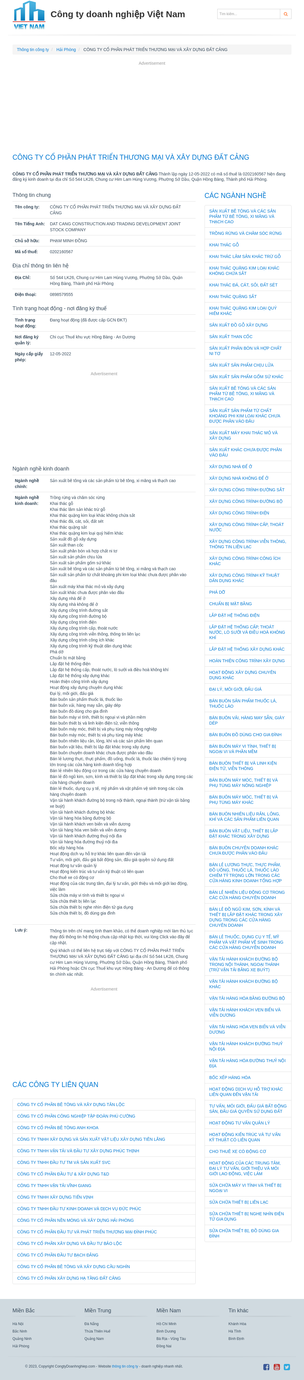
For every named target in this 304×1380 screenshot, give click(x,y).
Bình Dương (166, 1331)
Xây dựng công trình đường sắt (247, 489)
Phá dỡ (217, 592)
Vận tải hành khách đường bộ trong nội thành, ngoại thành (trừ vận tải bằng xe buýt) (244, 964)
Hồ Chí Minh (166, 1324)
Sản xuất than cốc (231, 336)
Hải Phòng (20, 1346)
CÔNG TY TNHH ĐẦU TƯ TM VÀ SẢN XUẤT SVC (63, 1162)
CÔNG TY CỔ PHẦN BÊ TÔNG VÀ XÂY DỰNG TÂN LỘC (71, 1104)
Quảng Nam (94, 1339)
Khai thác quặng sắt (233, 296)
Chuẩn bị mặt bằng (230, 603)
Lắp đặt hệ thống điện (234, 615)
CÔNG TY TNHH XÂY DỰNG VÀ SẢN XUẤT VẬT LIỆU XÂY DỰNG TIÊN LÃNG (91, 1139)
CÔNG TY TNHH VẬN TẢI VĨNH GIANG (54, 1185)
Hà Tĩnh (235, 1331)
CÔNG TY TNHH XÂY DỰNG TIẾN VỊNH (55, 1197)
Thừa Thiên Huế (98, 1331)
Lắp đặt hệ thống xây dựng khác (247, 649)
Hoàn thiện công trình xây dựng (247, 660)
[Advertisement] (152, 108)
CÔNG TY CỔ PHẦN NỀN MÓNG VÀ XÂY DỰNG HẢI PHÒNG (75, 1220)
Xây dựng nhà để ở (230, 466)
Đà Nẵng (92, 1324)
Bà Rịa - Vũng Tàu (171, 1339)
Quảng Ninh (21, 1339)
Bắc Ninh (19, 1331)
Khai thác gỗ (224, 245)
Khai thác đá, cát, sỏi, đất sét (243, 285)
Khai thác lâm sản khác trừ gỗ (245, 256)
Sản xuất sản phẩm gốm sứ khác (246, 376)
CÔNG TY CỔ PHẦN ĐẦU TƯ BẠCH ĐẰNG (57, 1255)
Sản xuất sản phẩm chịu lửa (241, 365)
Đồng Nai (163, 1346)
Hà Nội (17, 1324)
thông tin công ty (125, 1366)
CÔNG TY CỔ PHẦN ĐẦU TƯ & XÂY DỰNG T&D (63, 1174)
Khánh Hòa (237, 1324)
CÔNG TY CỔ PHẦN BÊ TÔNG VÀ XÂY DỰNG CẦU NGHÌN (73, 1266)
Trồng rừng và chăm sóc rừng (245, 233)
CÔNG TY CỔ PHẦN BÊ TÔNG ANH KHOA (58, 1127)
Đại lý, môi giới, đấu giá (235, 689)
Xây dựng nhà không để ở (238, 478)
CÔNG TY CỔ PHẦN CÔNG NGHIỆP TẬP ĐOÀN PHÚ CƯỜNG (76, 1116)
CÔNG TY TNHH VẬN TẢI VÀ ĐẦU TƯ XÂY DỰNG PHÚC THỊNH (78, 1150)
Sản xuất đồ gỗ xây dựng (238, 325)
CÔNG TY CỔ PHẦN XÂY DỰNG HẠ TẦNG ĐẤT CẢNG (69, 1278)
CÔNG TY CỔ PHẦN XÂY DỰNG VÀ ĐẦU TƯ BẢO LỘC (69, 1243)
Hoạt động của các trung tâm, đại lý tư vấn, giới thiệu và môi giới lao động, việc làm (245, 1168)
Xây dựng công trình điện (239, 513)
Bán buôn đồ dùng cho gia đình (245, 734)
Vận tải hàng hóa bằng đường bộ (247, 998)
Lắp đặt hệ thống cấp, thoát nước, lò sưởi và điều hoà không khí (247, 632)
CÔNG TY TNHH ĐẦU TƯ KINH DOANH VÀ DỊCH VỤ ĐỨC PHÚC (79, 1208)
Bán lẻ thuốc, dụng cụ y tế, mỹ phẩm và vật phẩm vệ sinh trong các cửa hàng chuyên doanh (246, 942)
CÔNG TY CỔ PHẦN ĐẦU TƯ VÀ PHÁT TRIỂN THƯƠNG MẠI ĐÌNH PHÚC (87, 1232)
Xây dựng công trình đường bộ (246, 501)
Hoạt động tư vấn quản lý (239, 1123)
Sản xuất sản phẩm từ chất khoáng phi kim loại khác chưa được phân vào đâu (244, 416)
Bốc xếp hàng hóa (230, 1077)
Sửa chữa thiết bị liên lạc (238, 1202)
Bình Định (236, 1339)
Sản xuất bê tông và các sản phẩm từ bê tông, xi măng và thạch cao (242, 216)
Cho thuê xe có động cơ (237, 1151)
